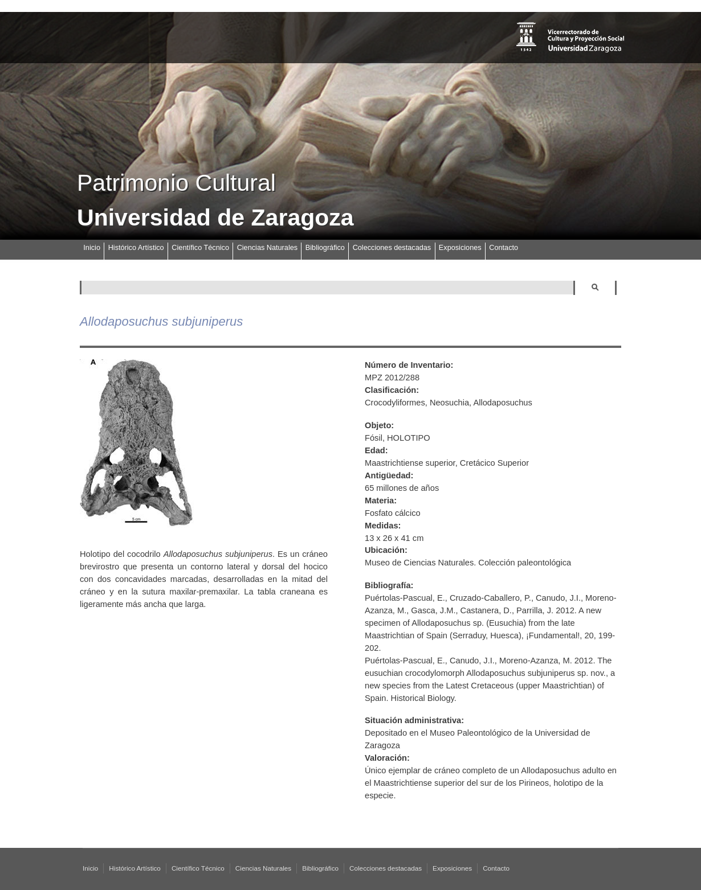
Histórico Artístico (136, 248)
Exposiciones (460, 248)
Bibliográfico (325, 248)
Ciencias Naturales (267, 248)
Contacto (503, 248)
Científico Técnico (200, 248)
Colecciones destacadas (392, 248)
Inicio (91, 248)
